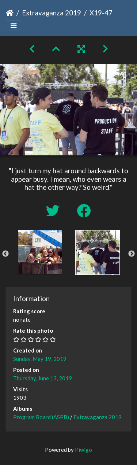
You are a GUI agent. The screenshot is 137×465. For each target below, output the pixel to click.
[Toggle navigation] (13, 25)
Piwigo (83, 449)
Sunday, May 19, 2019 (39, 358)
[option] (40, 252)
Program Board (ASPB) (41, 417)
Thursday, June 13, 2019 (42, 378)
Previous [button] (5, 254)
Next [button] (131, 254)
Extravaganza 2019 (51, 12)
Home (10, 13)
